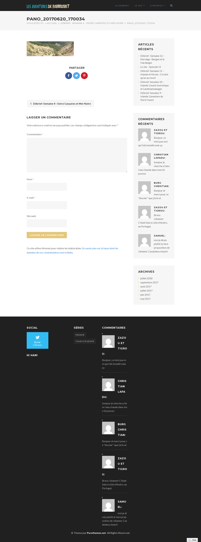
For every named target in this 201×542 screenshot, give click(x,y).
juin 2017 (145, 294)
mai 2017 (145, 298)
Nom (30, 179)
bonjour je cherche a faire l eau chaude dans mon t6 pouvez (114, 407)
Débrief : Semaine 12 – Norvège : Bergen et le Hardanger (152, 59)
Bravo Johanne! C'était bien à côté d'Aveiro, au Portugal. (114, 484)
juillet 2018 (146, 278)
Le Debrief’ (122, 5)
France (80, 335)
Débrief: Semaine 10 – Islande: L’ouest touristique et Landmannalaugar (154, 85)
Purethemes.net (96, 532)
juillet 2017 (146, 290)
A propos (156, 5)
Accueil (52, 23)
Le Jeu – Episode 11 (150, 66)
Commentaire (35, 134)
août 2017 (145, 286)
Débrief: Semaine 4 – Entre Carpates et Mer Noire (60, 103)
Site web (31, 215)
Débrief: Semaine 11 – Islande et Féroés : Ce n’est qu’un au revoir (154, 74)
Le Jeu (138, 5)
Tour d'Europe (85, 341)
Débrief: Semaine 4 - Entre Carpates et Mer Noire (92, 23)
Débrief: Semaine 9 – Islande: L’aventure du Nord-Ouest (151, 96)
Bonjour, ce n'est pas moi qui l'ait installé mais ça (114, 364)
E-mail (31, 197)
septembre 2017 (149, 282)
